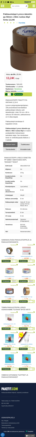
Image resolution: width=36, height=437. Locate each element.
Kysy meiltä (30, 436)
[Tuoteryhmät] (2, 7)
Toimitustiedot (10, 149)
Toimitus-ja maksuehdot (7, 427)
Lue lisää (20, 91)
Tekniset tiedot (10, 144)
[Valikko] (34, 7)
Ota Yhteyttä (4, 420)
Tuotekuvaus (25, 144)
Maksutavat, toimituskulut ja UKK (10, 423)
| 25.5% (16, 74)
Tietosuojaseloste (6, 425)
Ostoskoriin (18, 94)
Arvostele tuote (25, 149)
